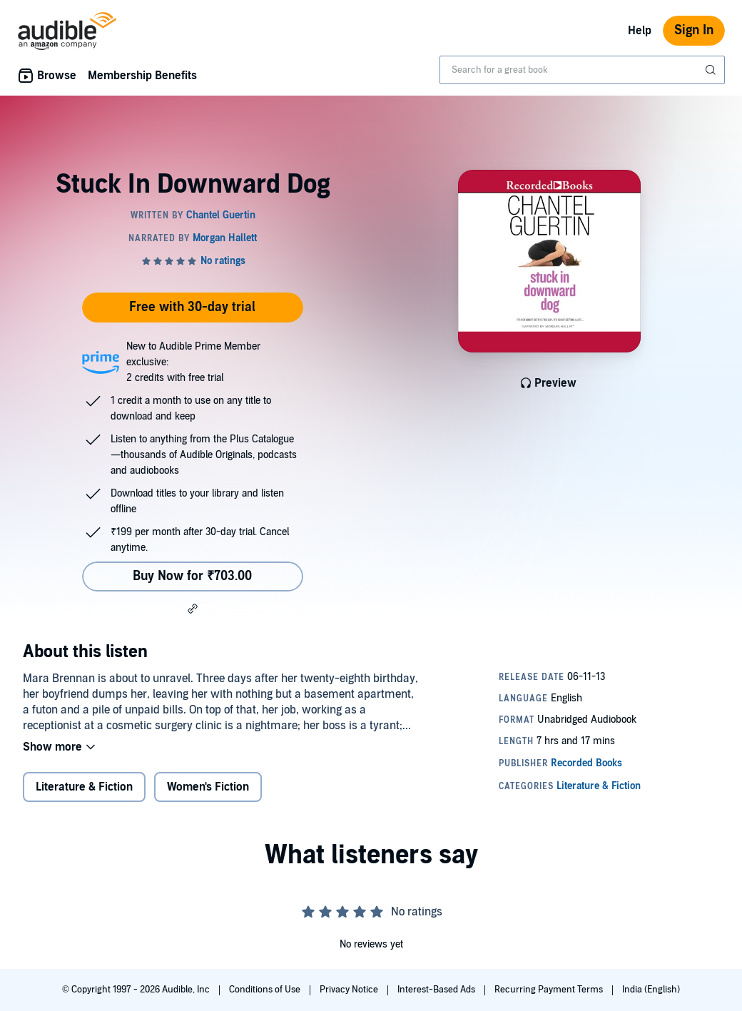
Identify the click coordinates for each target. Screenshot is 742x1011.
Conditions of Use (266, 989)
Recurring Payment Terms (549, 989)
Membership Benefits (142, 75)
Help (639, 31)
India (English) (651, 989)
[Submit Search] (712, 70)
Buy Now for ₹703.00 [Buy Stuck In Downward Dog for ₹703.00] (192, 576)
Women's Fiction (208, 787)
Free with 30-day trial (192, 307)
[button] (192, 608)
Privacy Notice (350, 989)
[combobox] (582, 70)
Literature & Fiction (84, 787)
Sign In (693, 30)
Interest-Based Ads (437, 989)
